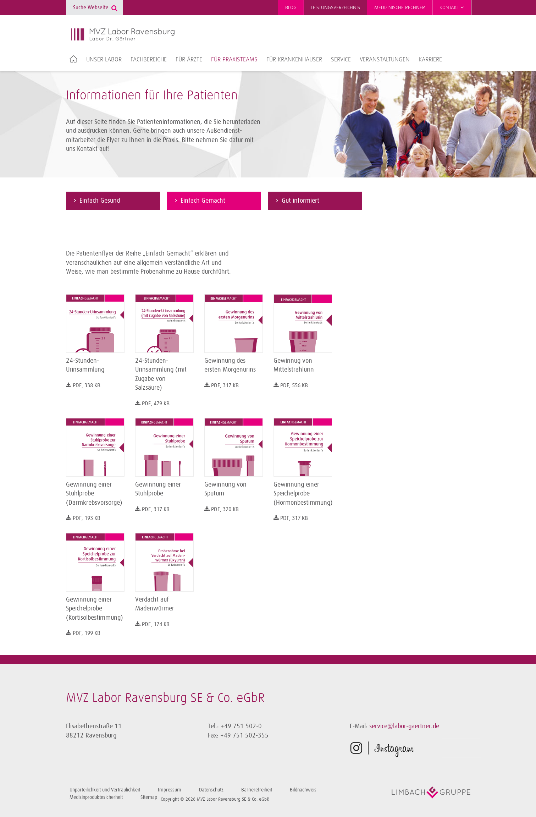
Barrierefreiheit (256, 790)
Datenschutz (211, 790)
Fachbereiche (149, 59)
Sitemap (148, 797)
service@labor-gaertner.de (404, 726)
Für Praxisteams (234, 59)
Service (341, 59)
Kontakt (452, 7)
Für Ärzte (189, 59)
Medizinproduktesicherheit (96, 797)
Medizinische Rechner (399, 7)
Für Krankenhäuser (294, 59)
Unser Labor (104, 59)
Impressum (169, 790)
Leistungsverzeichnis (335, 7)
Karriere (430, 59)
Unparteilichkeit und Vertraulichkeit (105, 790)
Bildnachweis (303, 790)
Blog (291, 7)
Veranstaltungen (385, 59)
